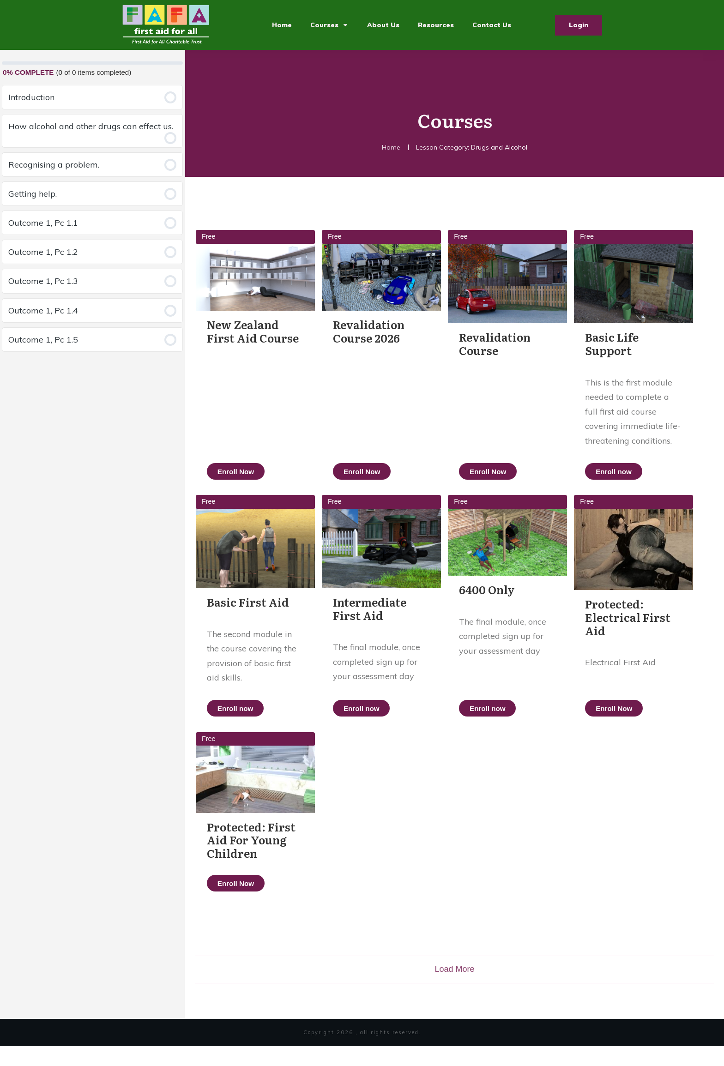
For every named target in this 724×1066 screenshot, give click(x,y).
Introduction (31, 97)
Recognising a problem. (53, 164)
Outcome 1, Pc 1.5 (43, 339)
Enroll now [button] (633, 471)
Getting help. (32, 193)
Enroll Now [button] (235, 471)
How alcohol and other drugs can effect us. (90, 126)
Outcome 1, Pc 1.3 (43, 281)
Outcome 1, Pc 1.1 (43, 222)
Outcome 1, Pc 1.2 (43, 252)
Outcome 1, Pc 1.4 (43, 310)
